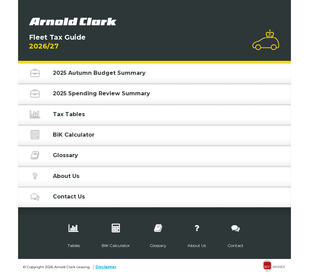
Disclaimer (105, 267)
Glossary (53, 156)
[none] (274, 267)
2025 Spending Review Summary (89, 94)
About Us (54, 177)
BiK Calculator (61, 135)
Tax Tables (57, 115)
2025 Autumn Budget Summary (87, 74)
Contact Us (57, 197)
